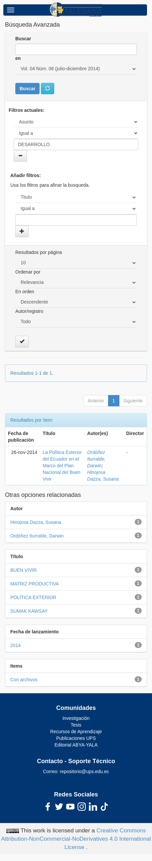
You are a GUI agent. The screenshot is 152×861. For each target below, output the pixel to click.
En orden (24, 291)
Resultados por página (38, 252)
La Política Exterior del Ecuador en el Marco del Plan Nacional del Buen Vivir (62, 466)
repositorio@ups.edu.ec (84, 771)
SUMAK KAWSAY (29, 611)
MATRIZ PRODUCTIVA (34, 583)
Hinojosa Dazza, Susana (35, 522)
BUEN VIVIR (23, 570)
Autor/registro (29, 311)
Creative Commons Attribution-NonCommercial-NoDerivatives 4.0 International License (76, 838)
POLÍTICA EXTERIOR (33, 597)
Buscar (23, 38)
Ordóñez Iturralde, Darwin (96, 459)
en (18, 58)
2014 (15, 645)
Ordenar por (27, 272)
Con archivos (24, 679)
